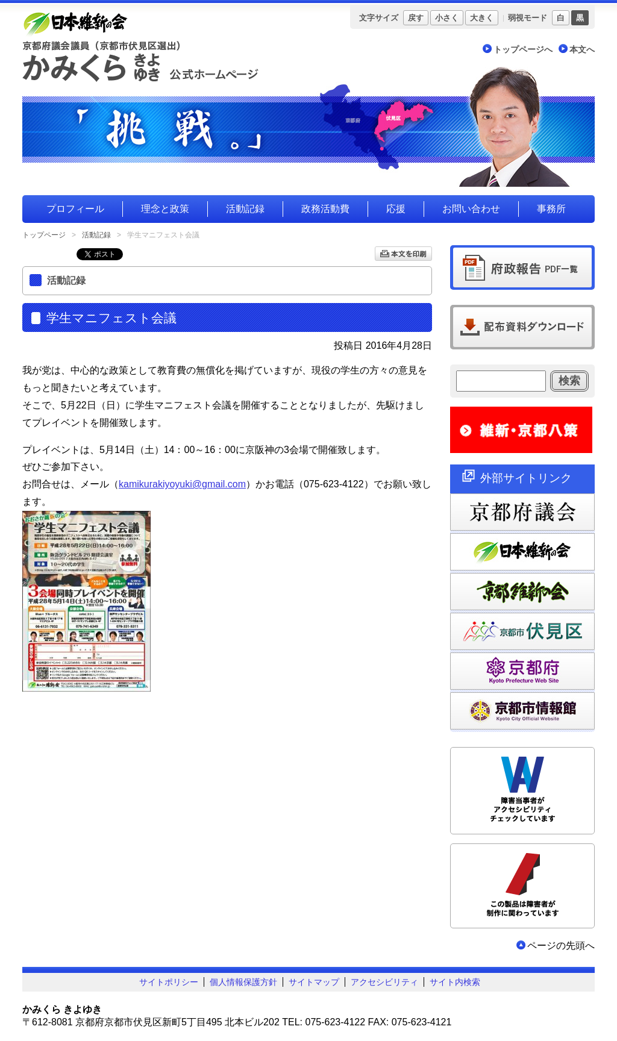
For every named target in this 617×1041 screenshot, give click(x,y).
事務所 (551, 209)
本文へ (582, 49)
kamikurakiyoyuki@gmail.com (182, 484)
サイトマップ (314, 982)
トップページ (44, 235)
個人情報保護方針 (243, 982)
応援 (396, 209)
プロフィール (75, 209)
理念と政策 (165, 209)
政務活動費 (325, 209)
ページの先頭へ (561, 945)
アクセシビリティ (384, 982)
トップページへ (523, 49)
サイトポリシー (168, 982)
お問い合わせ (471, 209)
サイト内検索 (455, 982)
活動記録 (245, 209)
